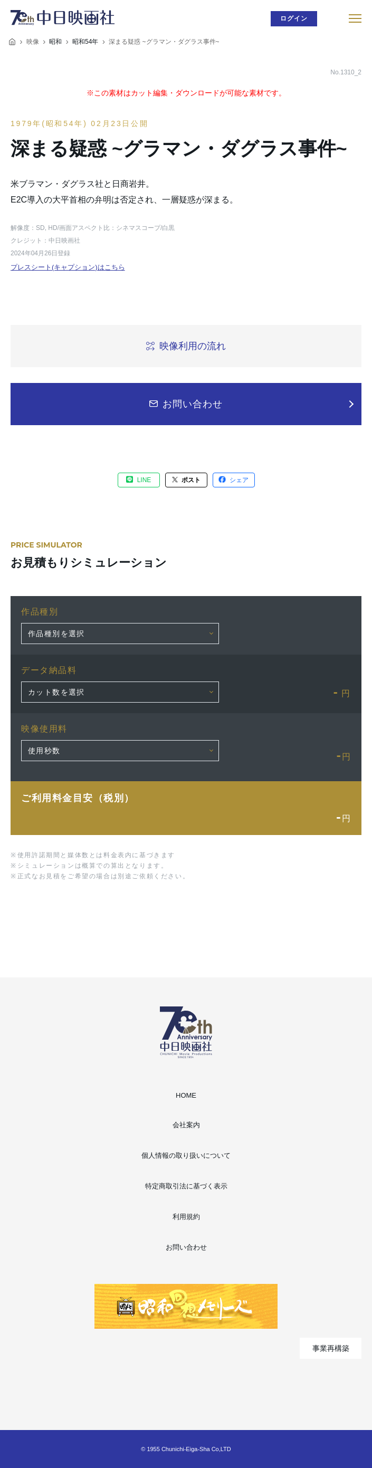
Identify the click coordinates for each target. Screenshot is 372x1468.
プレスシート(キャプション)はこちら (68, 267)
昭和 (55, 41)
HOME (186, 1095)
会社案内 (186, 1125)
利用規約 (186, 1217)
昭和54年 (85, 41)
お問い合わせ (186, 1247)
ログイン (294, 18)
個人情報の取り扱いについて (186, 1155)
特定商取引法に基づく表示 (186, 1186)
